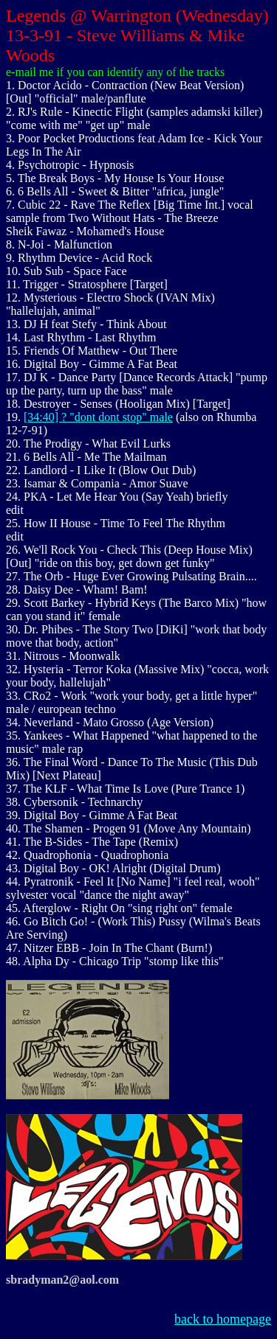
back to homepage (222, 1319)
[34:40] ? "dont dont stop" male (98, 417)
